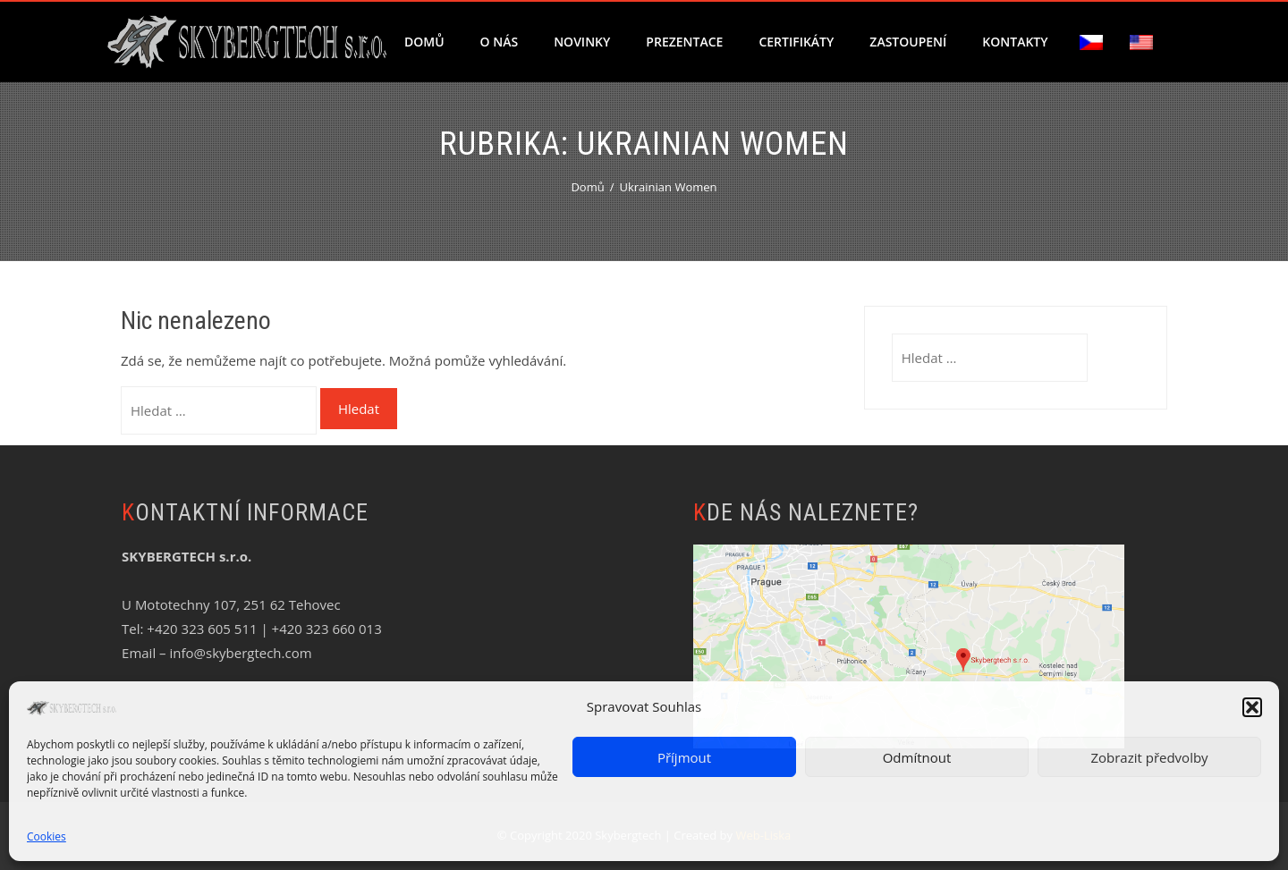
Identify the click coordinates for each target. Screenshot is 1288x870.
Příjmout (684, 757)
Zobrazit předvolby (1149, 757)
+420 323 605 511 (202, 629)
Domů (424, 41)
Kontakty (1014, 41)
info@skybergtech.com (240, 653)
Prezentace (684, 41)
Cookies (46, 836)
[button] (1252, 707)
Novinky (582, 41)
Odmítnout (917, 757)
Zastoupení (907, 41)
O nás (499, 41)
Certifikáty (796, 41)
